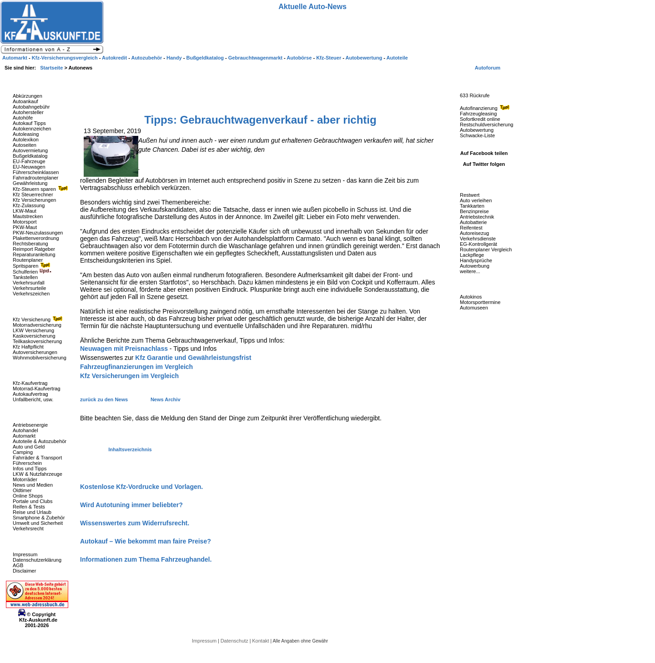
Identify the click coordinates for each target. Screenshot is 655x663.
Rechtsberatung (30, 243)
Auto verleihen (476, 200)
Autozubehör (147, 57)
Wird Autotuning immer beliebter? (131, 504)
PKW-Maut (25, 227)
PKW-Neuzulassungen (38, 232)
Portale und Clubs (32, 501)
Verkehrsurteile (29, 288)
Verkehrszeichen (31, 293)
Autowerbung (474, 266)
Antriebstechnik (477, 216)
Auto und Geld (29, 446)
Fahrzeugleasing (478, 113)
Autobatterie (473, 222)
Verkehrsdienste (478, 238)
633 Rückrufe (474, 95)
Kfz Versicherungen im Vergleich (129, 375)
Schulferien (32, 271)
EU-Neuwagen (29, 166)
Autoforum (487, 67)
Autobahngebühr (31, 107)
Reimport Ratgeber (34, 249)
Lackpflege (472, 255)
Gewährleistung (30, 183)
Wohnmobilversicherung (39, 357)
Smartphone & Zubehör (39, 517)
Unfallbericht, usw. (33, 399)
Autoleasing (26, 134)
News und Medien (33, 485)
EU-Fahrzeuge (29, 161)
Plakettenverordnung (36, 238)
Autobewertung (477, 130)
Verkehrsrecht (28, 528)
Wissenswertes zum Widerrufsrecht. (134, 523)
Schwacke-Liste (477, 135)
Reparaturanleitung (34, 254)
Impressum (25, 554)
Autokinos (471, 296)
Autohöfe (23, 117)
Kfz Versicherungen (34, 200)
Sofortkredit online (480, 119)
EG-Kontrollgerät (478, 244)
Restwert (469, 195)
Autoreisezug (474, 233)
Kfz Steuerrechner (33, 194)
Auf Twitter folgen (484, 164)
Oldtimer (22, 490)
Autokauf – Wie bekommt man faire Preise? (145, 541)
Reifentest (471, 227)
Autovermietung (30, 150)
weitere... (470, 271)
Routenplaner (28, 260)
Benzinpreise (474, 211)
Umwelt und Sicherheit (38, 523)
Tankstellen (25, 277)
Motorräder (25, 479)
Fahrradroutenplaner (35, 177)
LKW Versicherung (33, 330)
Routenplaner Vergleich (486, 249)
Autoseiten (24, 145)
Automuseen (474, 307)
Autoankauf (25, 101)
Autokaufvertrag (30, 394)
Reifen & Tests (29, 506)
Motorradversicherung (37, 325)
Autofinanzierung (486, 108)
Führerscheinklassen (36, 172)
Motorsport (25, 221)
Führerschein (27, 463)
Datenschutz (235, 640)
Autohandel (25, 430)
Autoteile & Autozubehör (39, 441)
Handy (174, 57)
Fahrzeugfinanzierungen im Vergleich (136, 366)
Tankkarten (472, 206)
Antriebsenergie (30, 425)
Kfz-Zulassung (29, 205)
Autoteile (397, 57)
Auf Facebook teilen (484, 153)
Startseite (52, 67)
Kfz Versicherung (39, 319)
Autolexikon (26, 139)
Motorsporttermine (480, 302)
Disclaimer (24, 570)
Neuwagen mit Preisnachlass (124, 348)
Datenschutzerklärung (37, 560)
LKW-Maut (24, 211)
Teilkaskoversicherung (37, 341)
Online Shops (28, 495)
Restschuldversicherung (486, 124)
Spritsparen (32, 266)
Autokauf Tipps (29, 123)
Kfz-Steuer (329, 57)
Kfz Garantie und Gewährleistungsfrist (193, 357)
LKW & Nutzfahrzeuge (37, 474)
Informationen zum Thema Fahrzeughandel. (146, 559)
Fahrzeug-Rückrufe (475, 81)
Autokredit (115, 57)
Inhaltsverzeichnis (129, 449)
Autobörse (300, 57)
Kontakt (261, 640)
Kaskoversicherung (34, 336)
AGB (18, 565)
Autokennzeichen (32, 128)
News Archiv (166, 399)
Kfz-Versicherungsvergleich (65, 57)
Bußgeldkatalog (30, 156)
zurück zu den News (104, 399)
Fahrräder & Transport (37, 457)
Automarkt (24, 436)
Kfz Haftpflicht (28, 346)
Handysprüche (476, 260)
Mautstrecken (28, 216)
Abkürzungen (27, 96)
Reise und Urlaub (32, 512)
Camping (23, 452)
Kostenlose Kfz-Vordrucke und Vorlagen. (141, 486)
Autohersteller (28, 112)
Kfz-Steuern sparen (41, 189)
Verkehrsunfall (29, 282)
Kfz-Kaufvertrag (30, 383)
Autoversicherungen (35, 352)
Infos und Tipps (30, 468)
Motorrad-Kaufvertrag (36, 388)
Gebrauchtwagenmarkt (256, 57)
